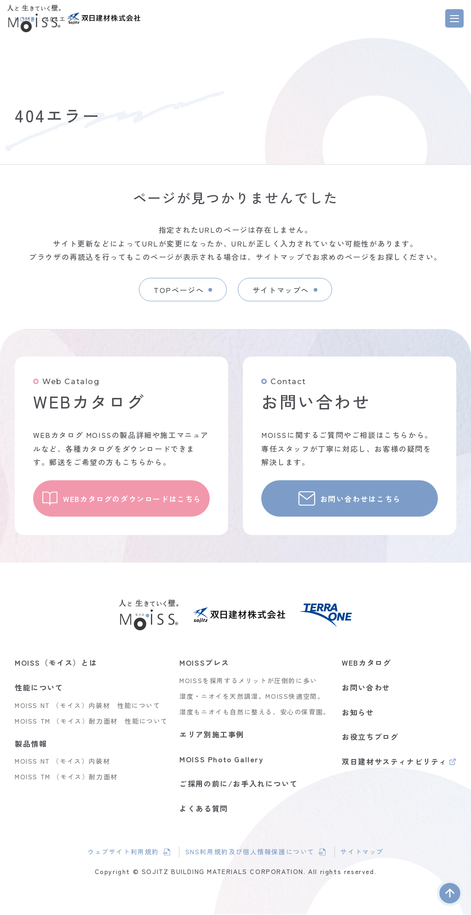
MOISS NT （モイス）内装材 (62, 761)
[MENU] (454, 18)
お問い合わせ (366, 687)
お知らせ (358, 712)
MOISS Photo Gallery (221, 759)
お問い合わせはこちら (361, 498)
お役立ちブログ (370, 736)
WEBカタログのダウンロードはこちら (133, 498)
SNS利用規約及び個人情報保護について (250, 853)
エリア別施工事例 (211, 734)
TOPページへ (178, 289)
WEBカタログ (366, 663)
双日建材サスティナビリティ (394, 762)
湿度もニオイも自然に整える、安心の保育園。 (254, 712)
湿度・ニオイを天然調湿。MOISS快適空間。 (251, 696)
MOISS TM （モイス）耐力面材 (66, 777)
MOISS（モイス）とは (56, 663)
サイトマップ (364, 852)
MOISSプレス (204, 663)
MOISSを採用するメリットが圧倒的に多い (248, 680)
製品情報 (31, 743)
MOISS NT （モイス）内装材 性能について (87, 705)
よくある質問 (203, 808)
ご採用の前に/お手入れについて (238, 783)
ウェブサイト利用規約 (128, 853)
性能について (39, 687)
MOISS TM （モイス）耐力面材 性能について (91, 721)
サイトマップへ (281, 289)
